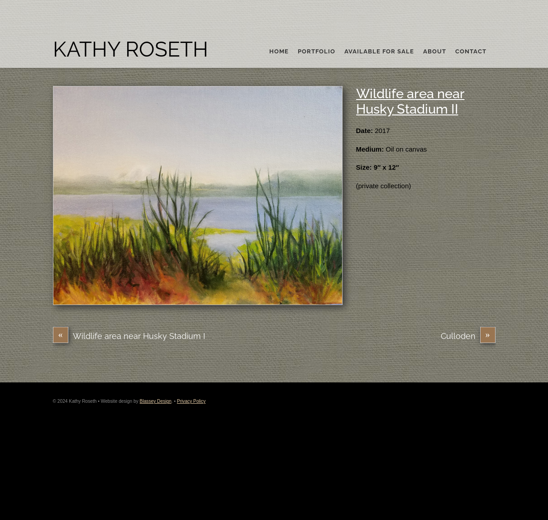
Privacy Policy (191, 401)
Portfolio (316, 51)
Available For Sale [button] (379, 51)
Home (279, 51)
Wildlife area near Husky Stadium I (129, 336)
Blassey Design (156, 401)
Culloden (468, 336)
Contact (470, 51)
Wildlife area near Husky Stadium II (410, 101)
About (434, 51)
